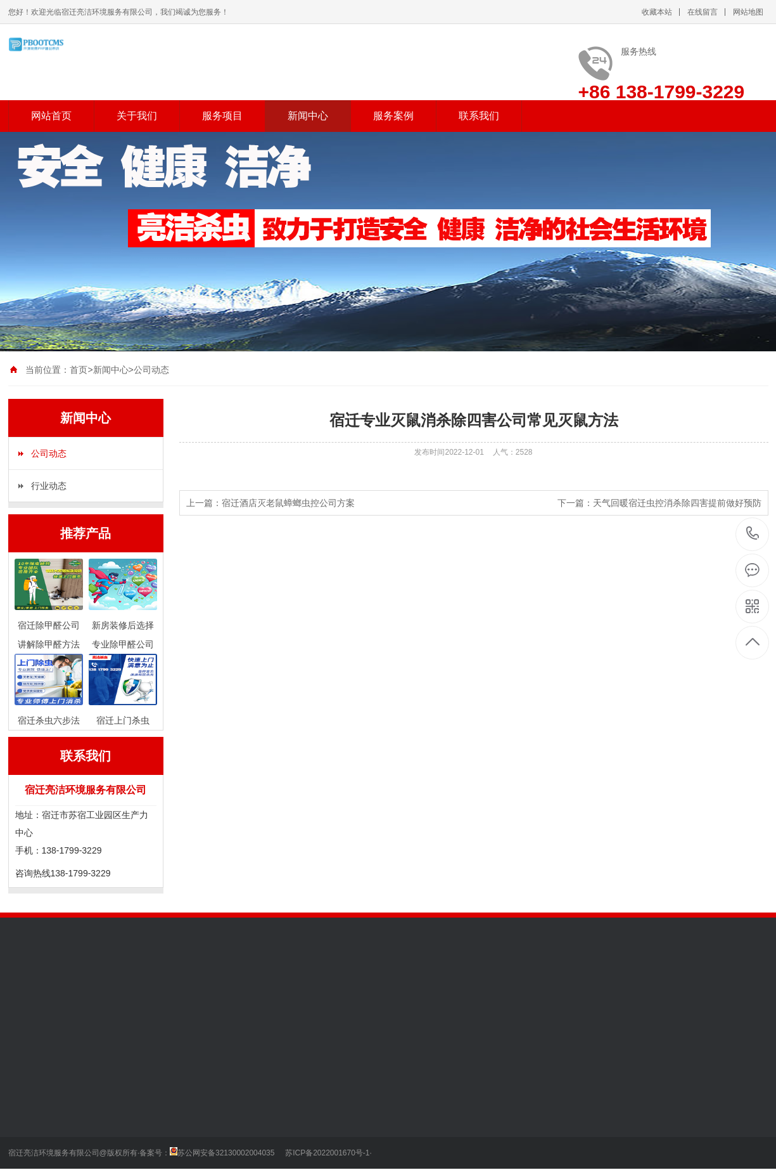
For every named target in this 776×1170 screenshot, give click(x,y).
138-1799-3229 (753, 534)
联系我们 (479, 115)
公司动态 (151, 370)
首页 (78, 370)
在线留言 (702, 12)
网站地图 (748, 12)
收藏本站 (657, 12)
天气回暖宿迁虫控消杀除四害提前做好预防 (677, 503)
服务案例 (393, 115)
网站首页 (51, 115)
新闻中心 (308, 115)
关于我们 (137, 115)
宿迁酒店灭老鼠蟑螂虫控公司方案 (288, 503)
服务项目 (222, 115)
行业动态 (49, 486)
